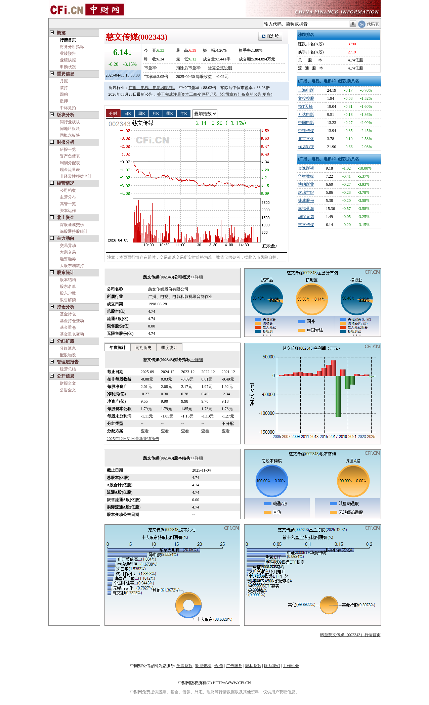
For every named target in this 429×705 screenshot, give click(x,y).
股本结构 (68, 279)
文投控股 (306, 98)
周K (141, 113)
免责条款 (184, 665)
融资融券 (68, 259)
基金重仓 (68, 327)
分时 (113, 113)
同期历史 (143, 347)
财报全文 (68, 383)
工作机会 (291, 665)
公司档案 (68, 190)
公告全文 (68, 390)
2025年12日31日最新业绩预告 (133, 438)
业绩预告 (68, 53)
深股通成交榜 (72, 224)
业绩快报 (68, 60)
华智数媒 (306, 176)
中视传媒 (306, 130)
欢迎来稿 (203, 665)
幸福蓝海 (306, 208)
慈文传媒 (306, 224)
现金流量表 (70, 169)
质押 (64, 101)
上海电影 (306, 90)
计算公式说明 (220, 67)
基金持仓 (68, 314)
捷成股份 (306, 200)
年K (183, 113)
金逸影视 (306, 168)
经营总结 (68, 369)
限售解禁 (68, 300)
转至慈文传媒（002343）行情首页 (350, 634)
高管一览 (68, 204)
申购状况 (68, 66)
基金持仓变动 (72, 320)
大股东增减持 (72, 265)
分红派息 (68, 348)
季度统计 (169, 347)
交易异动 (68, 245)
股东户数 (68, 293)
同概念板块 (70, 135)
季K (169, 113)
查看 (145, 431)
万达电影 (306, 114)
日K (127, 113)
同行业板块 (70, 122)
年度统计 (118, 347)
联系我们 (272, 665)
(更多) (267, 94)
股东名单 (68, 286)
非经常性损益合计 (76, 176)
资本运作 (68, 210)
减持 (64, 87)
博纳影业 (306, 184)
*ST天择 (305, 106)
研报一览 (68, 149)
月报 (64, 81)
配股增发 (68, 355)
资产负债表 (70, 156)
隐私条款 (253, 665)
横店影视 (306, 146)
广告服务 (234, 665)
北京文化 (306, 138)
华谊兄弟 (306, 216)
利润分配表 (70, 163)
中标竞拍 (68, 107)
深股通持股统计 (74, 231)
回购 (64, 94)
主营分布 (68, 197)
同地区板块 (70, 128)
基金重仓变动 (72, 334)
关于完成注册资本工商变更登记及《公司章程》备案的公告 (209, 94)
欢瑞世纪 (306, 192)
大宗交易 (68, 252)
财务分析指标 (72, 46)
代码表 (373, 24)
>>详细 (196, 277)
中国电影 (306, 122)
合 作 (218, 665)
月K (155, 113)
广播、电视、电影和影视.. (152, 87)
